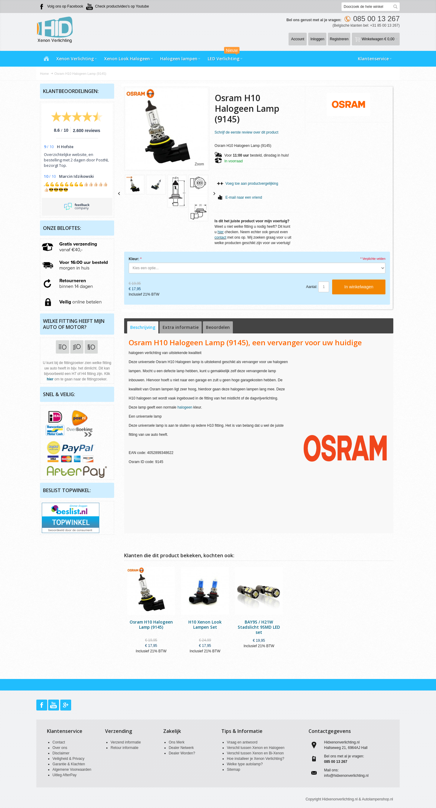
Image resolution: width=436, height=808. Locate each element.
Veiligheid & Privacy (68, 759)
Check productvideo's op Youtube (122, 6)
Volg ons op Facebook (65, 6)
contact (220, 237)
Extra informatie (181, 327)
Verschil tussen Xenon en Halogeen (255, 748)
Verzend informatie (126, 742)
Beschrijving (142, 327)
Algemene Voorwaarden (71, 769)
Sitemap (233, 769)
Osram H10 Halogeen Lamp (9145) (151, 624)
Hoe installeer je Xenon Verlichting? (255, 759)
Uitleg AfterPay (64, 775)
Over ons (59, 748)
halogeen (184, 407)
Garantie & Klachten (68, 764)
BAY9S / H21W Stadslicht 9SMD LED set (259, 627)
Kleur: (134, 259)
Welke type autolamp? (245, 764)
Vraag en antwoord (242, 742)
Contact (58, 742)
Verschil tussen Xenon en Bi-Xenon (255, 753)
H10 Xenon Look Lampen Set (205, 624)
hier (221, 232)
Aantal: (311, 287)
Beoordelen (218, 327)
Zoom (199, 164)
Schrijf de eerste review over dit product (247, 132)
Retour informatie (124, 748)
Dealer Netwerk (181, 748)
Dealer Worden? (182, 753)
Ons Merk (176, 742)
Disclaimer (60, 753)
